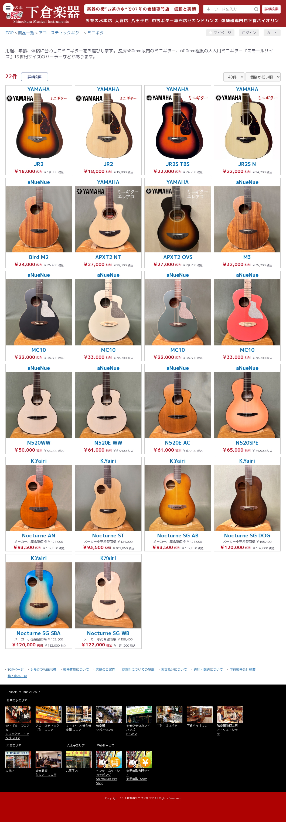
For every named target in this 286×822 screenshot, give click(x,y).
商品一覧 (26, 33)
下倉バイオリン (197, 726)
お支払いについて (174, 669)
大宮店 (121, 20)
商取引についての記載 (138, 669)
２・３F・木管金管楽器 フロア (78, 728)
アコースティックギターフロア (47, 728)
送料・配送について (208, 669)
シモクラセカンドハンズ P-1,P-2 (138, 730)
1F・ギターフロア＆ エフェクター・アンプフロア (17, 732)
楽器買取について (76, 669)
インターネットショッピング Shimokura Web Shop (108, 777)
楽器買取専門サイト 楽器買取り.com (138, 775)
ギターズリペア (166, 726)
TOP (9, 33)
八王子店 (140, 20)
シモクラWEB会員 (43, 669)
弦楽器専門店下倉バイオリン (250, 20)
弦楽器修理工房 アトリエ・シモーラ (229, 730)
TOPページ (15, 669)
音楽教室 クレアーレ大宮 (46, 773)
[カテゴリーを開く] (8, 8)
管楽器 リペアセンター (106, 728)
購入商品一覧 (17, 676)
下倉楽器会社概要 (243, 669)
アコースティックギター (61, 33)
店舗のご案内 (105, 669)
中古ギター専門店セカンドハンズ (185, 20)
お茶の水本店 (99, 20)
